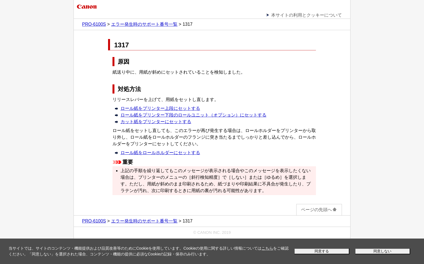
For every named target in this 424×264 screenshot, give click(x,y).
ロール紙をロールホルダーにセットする (160, 152)
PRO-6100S (94, 24)
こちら (267, 248)
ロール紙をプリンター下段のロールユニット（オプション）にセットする (193, 115)
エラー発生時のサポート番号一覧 (144, 24)
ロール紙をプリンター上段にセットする (160, 108)
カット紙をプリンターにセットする (156, 121)
